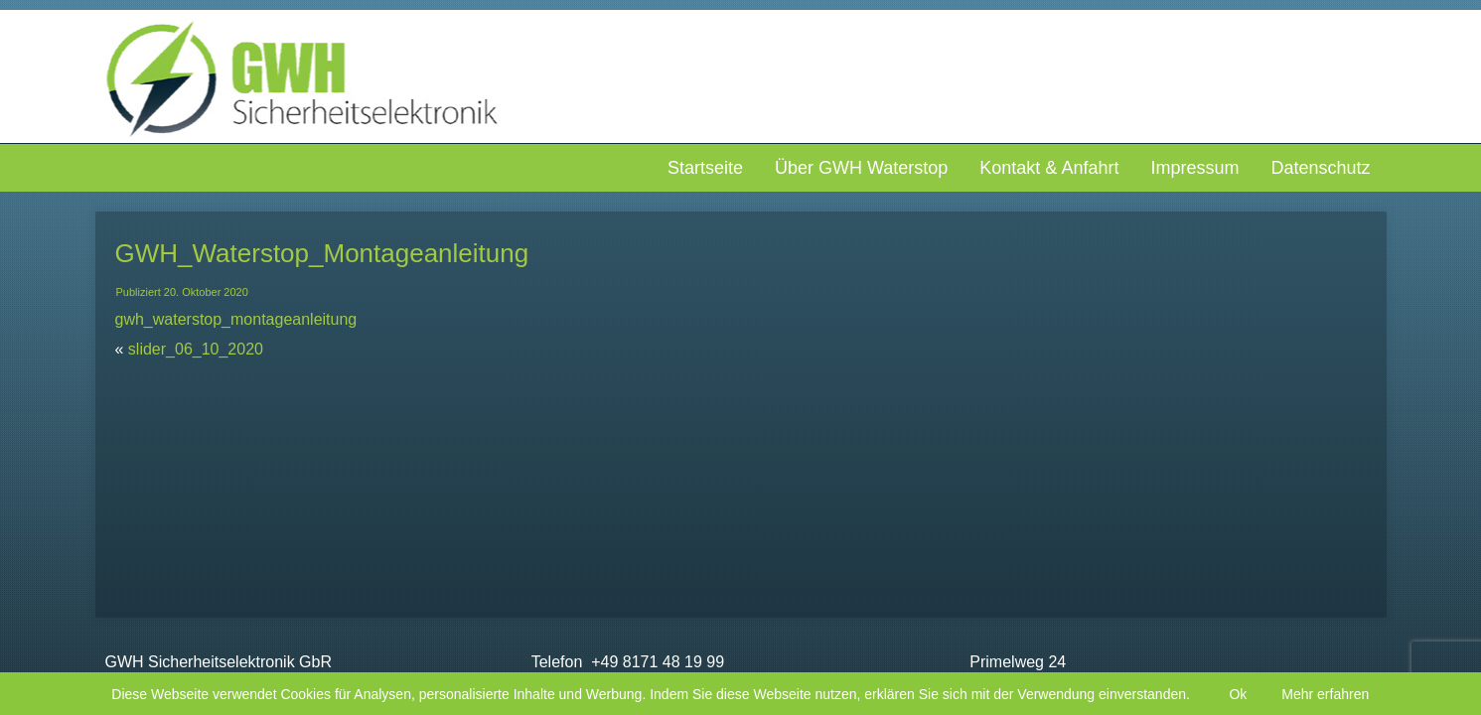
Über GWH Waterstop (861, 168)
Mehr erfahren (1325, 694)
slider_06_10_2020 (195, 349)
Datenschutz (1320, 168)
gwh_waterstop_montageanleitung (236, 319)
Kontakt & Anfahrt (1048, 168)
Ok (1238, 694)
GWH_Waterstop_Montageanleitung (322, 253)
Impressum (1194, 168)
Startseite (705, 168)
